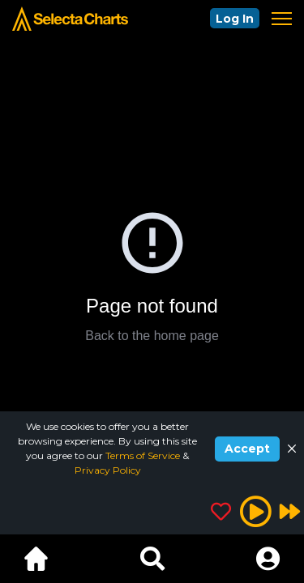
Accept (247, 448)
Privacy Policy (108, 470)
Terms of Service (143, 455)
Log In (235, 18)
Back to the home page (152, 336)
